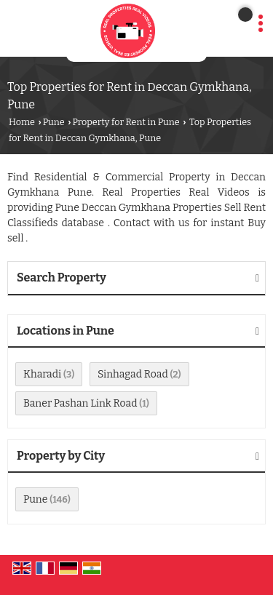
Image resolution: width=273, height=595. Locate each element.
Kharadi (42, 374)
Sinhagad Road (133, 374)
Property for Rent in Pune (125, 121)
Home (22, 121)
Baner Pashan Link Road (80, 403)
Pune (54, 121)
